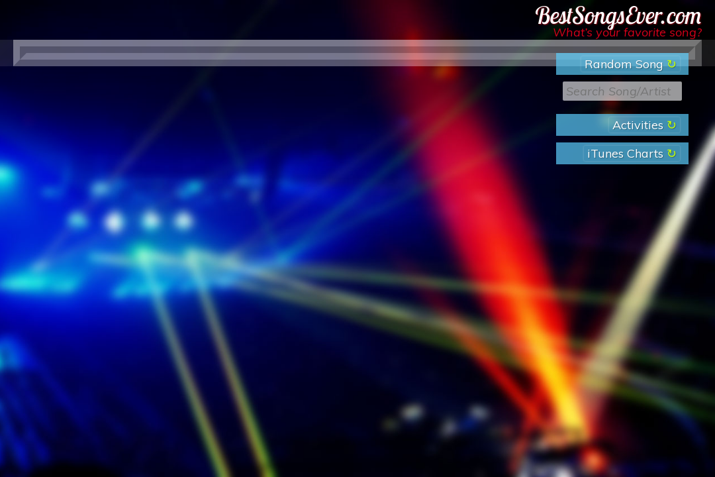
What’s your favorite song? (627, 32)
